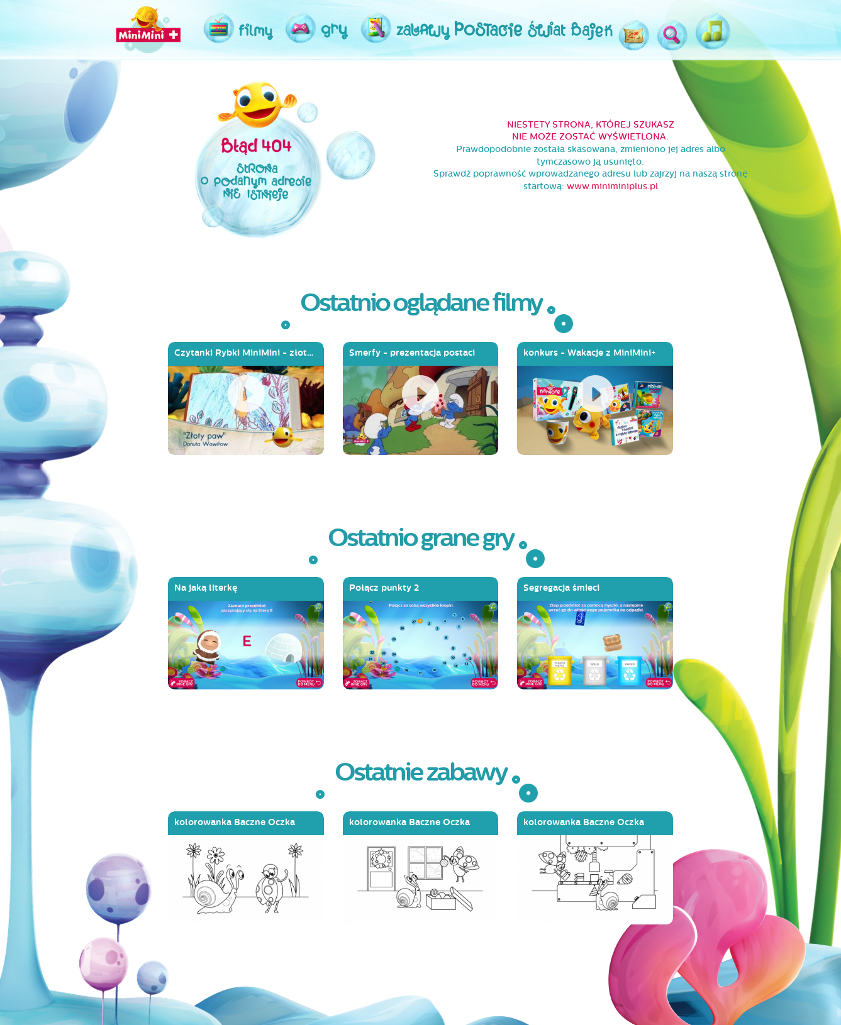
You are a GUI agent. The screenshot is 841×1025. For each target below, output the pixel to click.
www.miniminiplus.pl (612, 186)
